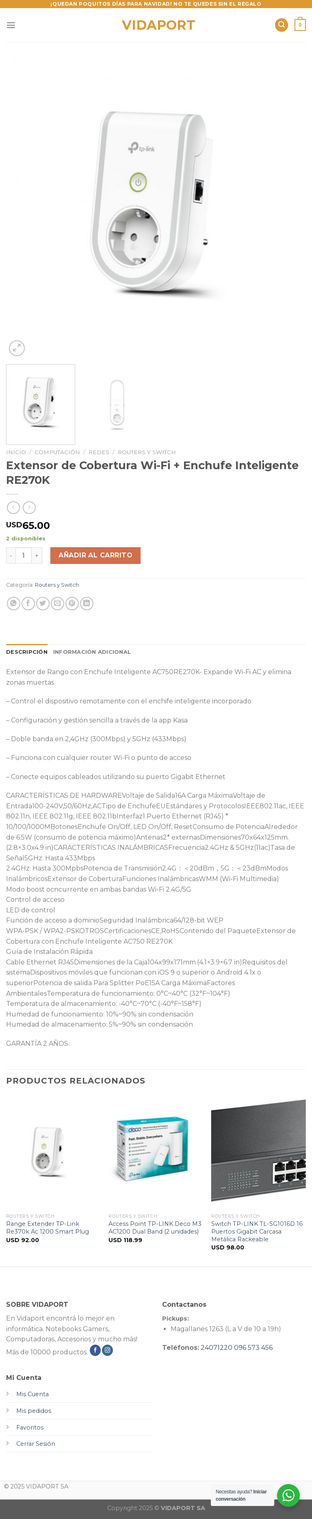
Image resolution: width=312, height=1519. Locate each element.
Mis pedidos (33, 1411)
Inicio (16, 452)
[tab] (27, 652)
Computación (57, 452)
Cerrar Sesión (35, 1443)
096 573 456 (253, 1347)
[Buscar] (281, 25)
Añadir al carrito (95, 555)
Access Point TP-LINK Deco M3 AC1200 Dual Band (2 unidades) (155, 1227)
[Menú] (11, 25)
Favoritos (29, 1427)
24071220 (216, 1347)
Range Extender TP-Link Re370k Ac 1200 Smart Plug (47, 1227)
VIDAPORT (156, 25)
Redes (99, 452)
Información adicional (92, 652)
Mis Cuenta (32, 1394)
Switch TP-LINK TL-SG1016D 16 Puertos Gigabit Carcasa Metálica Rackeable (257, 1231)
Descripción (27, 652)
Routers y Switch (147, 452)
